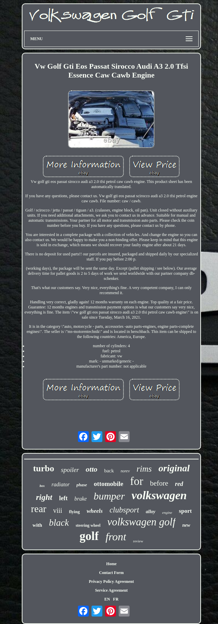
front (115, 536)
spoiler (70, 469)
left (63, 498)
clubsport (124, 510)
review (138, 541)
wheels (95, 511)
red (179, 483)
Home (111, 563)
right (44, 497)
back (109, 470)
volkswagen (159, 495)
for (136, 481)
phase (82, 484)
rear (38, 508)
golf (89, 536)
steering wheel (88, 525)
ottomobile (108, 483)
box (42, 486)
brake (80, 499)
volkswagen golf (141, 522)
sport (185, 511)
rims (144, 468)
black (59, 523)
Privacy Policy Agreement (111, 581)
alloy (150, 511)
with (37, 525)
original (174, 468)
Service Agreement (111, 590)
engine (167, 512)
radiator (60, 484)
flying (74, 511)
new (186, 525)
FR (115, 599)
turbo (43, 468)
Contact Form (111, 572)
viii (57, 510)
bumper (109, 496)
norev (125, 471)
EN (107, 599)
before (159, 483)
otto (91, 469)
